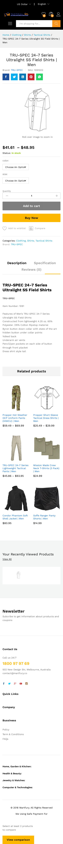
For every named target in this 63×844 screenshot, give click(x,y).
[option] (18, 575)
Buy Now (31, 218)
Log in (58, 14)
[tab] (17, 264)
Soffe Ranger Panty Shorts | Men (44, 517)
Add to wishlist (17, 228)
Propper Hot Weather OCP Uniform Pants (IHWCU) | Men (15, 418)
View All (7, 559)
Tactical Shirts (44, 240)
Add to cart (31, 206)
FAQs (5, 739)
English (42, 4)
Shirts (30, 240)
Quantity (7, 191)
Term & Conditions (13, 734)
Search (56, 23)
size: (5, 174)
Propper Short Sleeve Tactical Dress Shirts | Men (45, 418)
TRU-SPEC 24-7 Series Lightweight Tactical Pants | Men (15, 468)
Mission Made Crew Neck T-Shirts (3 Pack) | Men (46, 468)
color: (6, 160)
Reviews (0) (31, 269)
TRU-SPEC (17, 70)
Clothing (21, 240)
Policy (6, 729)
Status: (7, 153)
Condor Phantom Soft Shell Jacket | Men (15, 517)
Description (16, 263)
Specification (45, 263)
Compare (40, 228)
